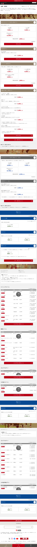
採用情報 (9, 541)
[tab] (6, 13)
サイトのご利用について (14, 541)
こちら (15, 281)
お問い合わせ (24, 541)
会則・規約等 (20, 541)
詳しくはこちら (7, 10)
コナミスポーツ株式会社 (4, 541)
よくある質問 (28, 541)
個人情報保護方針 (33, 541)
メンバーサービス (34, 2)
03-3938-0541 (18, 523)
